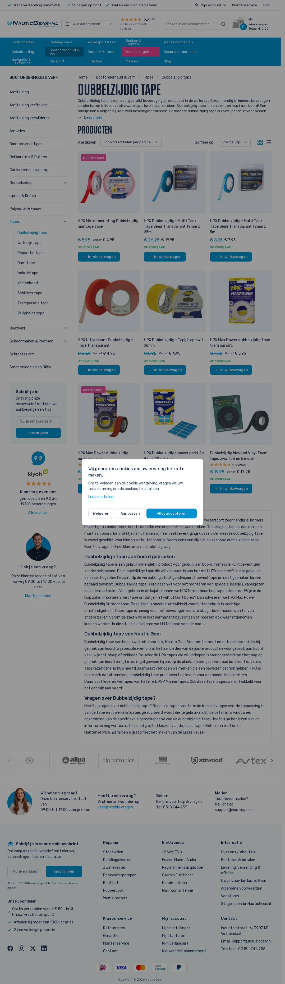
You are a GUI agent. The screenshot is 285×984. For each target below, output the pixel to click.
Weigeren (101, 513)
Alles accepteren (172, 513)
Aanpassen (130, 513)
